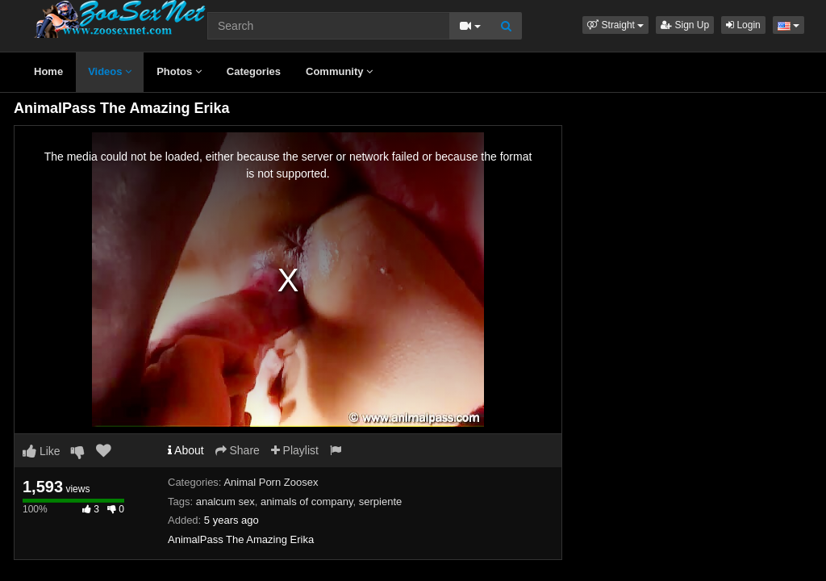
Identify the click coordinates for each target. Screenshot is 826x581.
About (186, 450)
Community (339, 71)
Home (48, 71)
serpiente (380, 501)
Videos (109, 71)
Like (41, 451)
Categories (254, 71)
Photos (179, 71)
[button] (615, 25)
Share (237, 450)
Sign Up (685, 25)
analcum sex (225, 501)
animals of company (307, 501)
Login (743, 25)
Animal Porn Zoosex (270, 482)
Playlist (295, 450)
